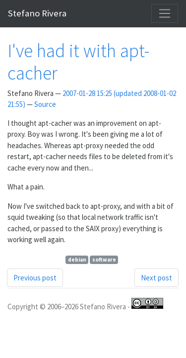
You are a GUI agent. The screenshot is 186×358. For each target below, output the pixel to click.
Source (45, 104)
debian (77, 259)
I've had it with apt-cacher (78, 62)
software (104, 259)
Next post (156, 277)
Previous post (35, 277)
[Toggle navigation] (164, 13)
